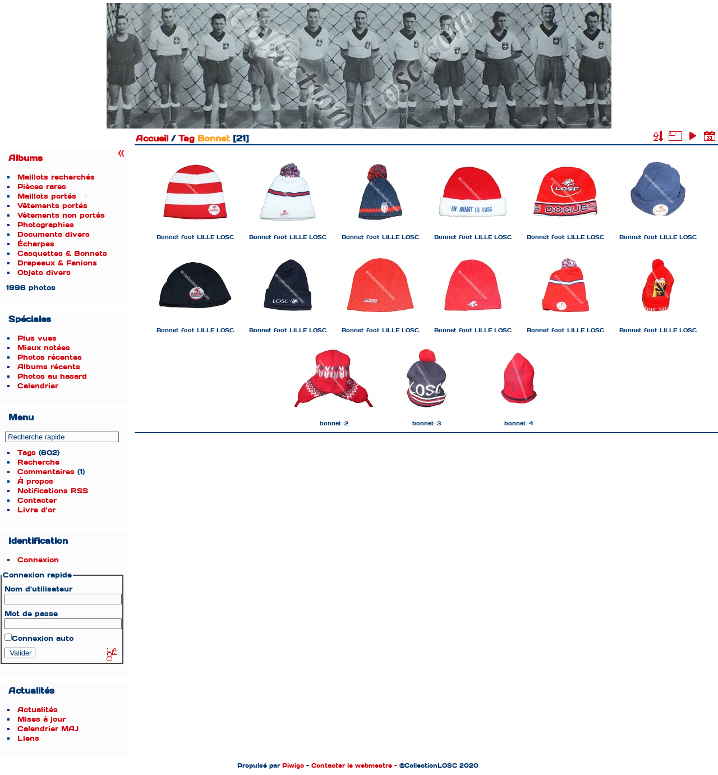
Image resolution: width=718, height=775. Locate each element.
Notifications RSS (52, 491)
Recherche (38, 462)
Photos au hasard (52, 376)
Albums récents (48, 367)
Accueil (152, 138)
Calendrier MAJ (48, 728)
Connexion (38, 560)
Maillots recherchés (56, 177)
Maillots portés (46, 196)
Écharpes (35, 244)
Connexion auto (38, 638)
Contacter (37, 500)
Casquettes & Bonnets (62, 253)
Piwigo (293, 765)
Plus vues (37, 338)
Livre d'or (36, 510)
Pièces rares (41, 186)
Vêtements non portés (61, 215)
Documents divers (53, 234)
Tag (186, 138)
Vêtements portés (52, 205)
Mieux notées (43, 347)
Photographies (45, 225)
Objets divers (44, 272)
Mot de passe (31, 613)
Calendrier (37, 386)
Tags (26, 452)
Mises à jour (41, 719)
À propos (35, 481)
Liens (28, 738)
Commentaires (46, 471)
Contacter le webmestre (351, 765)
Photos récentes (49, 357)
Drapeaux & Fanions (57, 263)
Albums (25, 158)
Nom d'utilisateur (38, 589)
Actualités (37, 709)
